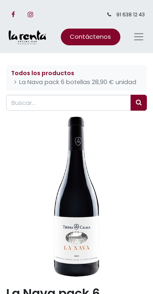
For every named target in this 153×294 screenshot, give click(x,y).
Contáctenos (90, 36)
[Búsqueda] (139, 103)
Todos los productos (42, 73)
